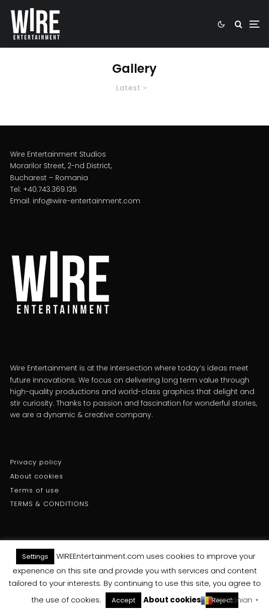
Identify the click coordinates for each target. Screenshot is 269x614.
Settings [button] (35, 556)
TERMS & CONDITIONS (49, 504)
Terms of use (34, 490)
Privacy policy (36, 462)
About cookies (36, 476)
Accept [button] (123, 600)
